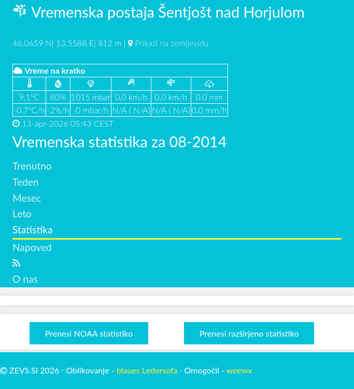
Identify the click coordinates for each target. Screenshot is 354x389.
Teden (25, 182)
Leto (22, 213)
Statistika (32, 229)
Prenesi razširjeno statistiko (249, 333)
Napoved (32, 247)
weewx (239, 370)
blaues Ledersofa (147, 370)
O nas (25, 279)
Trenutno (32, 166)
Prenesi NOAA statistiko (89, 333)
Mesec (26, 198)
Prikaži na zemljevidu (171, 43)
